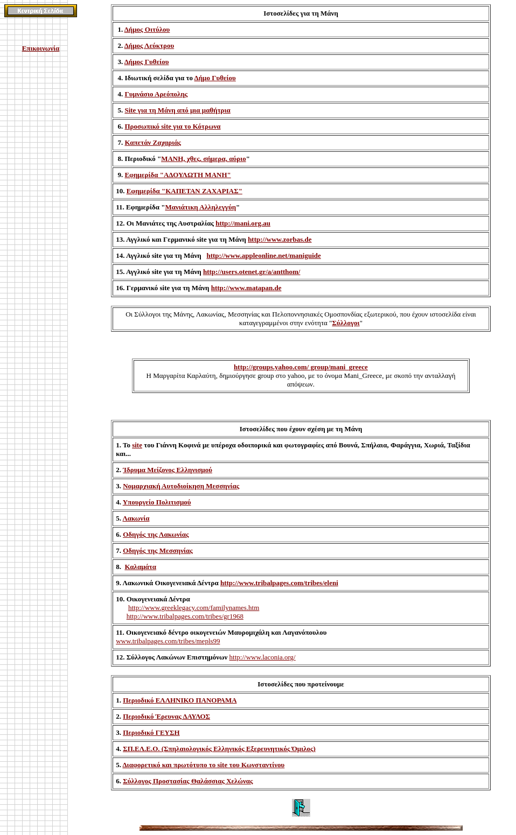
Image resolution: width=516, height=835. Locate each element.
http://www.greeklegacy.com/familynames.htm (193, 608)
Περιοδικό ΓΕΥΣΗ (151, 732)
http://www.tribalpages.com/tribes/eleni (279, 583)
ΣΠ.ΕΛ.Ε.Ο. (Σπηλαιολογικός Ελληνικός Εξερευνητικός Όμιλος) (219, 749)
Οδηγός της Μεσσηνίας (158, 550)
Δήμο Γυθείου (215, 78)
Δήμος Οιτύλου (147, 29)
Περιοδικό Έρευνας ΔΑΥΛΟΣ (166, 716)
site (137, 445)
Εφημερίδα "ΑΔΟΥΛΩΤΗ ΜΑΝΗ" (177, 175)
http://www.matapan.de (246, 288)
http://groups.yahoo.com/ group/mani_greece (301, 367)
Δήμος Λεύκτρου (149, 45)
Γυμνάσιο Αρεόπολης (155, 94)
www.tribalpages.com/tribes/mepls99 (168, 641)
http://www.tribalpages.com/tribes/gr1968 (185, 616)
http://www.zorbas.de (279, 239)
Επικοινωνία (41, 48)
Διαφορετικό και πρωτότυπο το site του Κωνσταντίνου (203, 765)
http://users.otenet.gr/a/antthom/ (252, 272)
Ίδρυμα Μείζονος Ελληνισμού (167, 470)
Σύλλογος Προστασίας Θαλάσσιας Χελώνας (188, 781)
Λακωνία (135, 518)
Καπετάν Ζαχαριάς (152, 142)
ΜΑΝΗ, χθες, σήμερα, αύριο (203, 159)
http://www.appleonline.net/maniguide (263, 255)
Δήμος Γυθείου (146, 62)
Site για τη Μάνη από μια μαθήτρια (177, 110)
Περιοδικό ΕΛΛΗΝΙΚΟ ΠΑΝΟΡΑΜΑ (179, 700)
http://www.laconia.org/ (262, 657)
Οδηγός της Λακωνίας (156, 534)
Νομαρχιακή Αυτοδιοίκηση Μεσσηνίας (181, 486)
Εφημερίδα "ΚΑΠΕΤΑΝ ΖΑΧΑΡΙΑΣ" (184, 191)
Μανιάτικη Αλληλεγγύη (200, 207)
